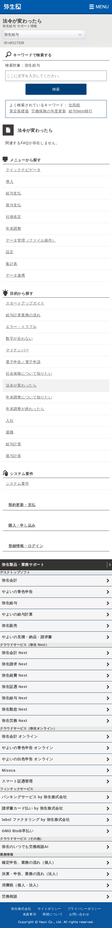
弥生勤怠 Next (14, 709)
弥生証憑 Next (14, 687)
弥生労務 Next (14, 721)
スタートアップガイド (25, 303)
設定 (9, 252)
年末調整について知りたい (29, 397)
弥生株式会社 (21, 909)
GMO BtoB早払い (17, 831)
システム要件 (17, 483)
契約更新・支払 (21, 505)
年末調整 (13, 228)
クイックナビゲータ (23, 170)
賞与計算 (13, 456)
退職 (9, 432)
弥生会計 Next (14, 653)
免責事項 (29, 914)
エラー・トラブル (21, 327)
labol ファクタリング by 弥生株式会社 (36, 819)
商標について (53, 914)
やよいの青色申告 (17, 592)
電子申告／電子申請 (23, 362)
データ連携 (15, 275)
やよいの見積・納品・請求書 (27, 637)
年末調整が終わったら (25, 409)
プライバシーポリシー (84, 909)
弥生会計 (9, 580)
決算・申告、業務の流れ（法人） (31, 874)
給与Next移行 (80, 111)
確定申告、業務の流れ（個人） (29, 862)
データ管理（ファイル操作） (31, 240)
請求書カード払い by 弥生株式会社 (32, 808)
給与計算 (13, 444)
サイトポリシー (49, 909)
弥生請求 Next (14, 664)
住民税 (74, 105)
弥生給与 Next (14, 698)
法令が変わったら (21, 385)
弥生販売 (9, 625)
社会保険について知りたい (29, 373)
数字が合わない (19, 338)
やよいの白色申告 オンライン (27, 759)
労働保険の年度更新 (48, 111)
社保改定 (13, 216)
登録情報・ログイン (25, 546)
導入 (9, 181)
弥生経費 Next (14, 675)
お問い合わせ (79, 914)
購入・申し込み (21, 525)
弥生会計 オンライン (20, 736)
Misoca (9, 770)
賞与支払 (13, 205)
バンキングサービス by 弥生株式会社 (34, 797)
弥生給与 (9, 603)
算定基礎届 (19, 111)
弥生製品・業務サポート (23, 564)
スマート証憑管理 (17, 781)
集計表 (11, 264)
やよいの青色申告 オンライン (27, 748)
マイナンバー (17, 350)
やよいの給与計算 (17, 614)
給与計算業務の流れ (23, 315)
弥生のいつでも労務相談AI (25, 847)
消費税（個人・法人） (21, 885)
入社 (9, 420)
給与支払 (13, 193)
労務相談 (9, 896)
